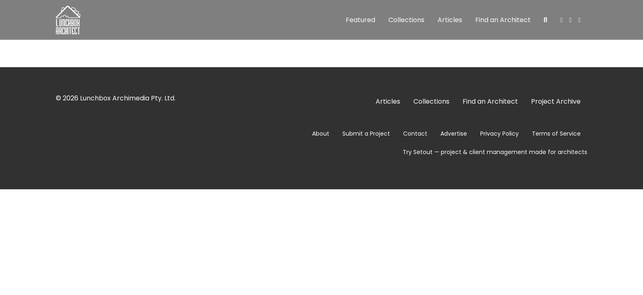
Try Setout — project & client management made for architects (495, 152)
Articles (450, 20)
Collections (406, 20)
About (320, 133)
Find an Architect (503, 20)
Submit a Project (366, 133)
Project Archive (556, 101)
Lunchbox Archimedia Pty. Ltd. (128, 98)
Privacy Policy (499, 133)
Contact (415, 133)
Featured (360, 20)
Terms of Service (556, 133)
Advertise (453, 133)
